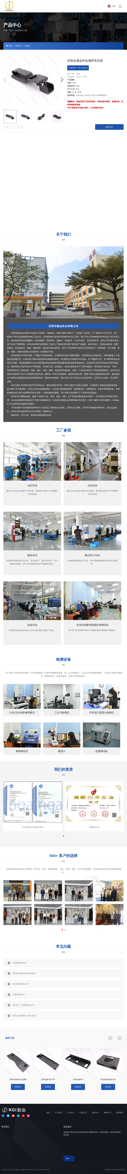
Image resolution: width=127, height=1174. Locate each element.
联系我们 (120, 1112)
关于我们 (58, 1112)
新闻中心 (107, 1112)
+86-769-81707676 (16, 1143)
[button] (62, 80)
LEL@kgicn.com (16, 1147)
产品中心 (18, 46)
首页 (9, 46)
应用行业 (83, 1112)
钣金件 (27, 46)
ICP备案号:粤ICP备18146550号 (115, 1170)
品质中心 (95, 1112)
